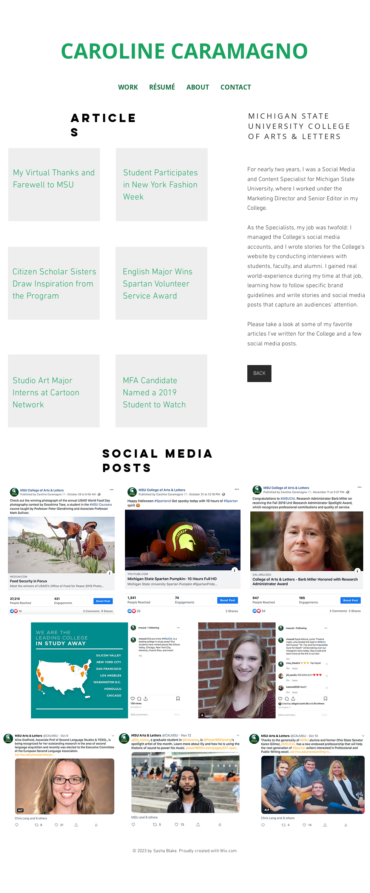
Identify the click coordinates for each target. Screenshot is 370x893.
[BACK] (259, 373)
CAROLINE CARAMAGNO (184, 50)
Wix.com (228, 851)
